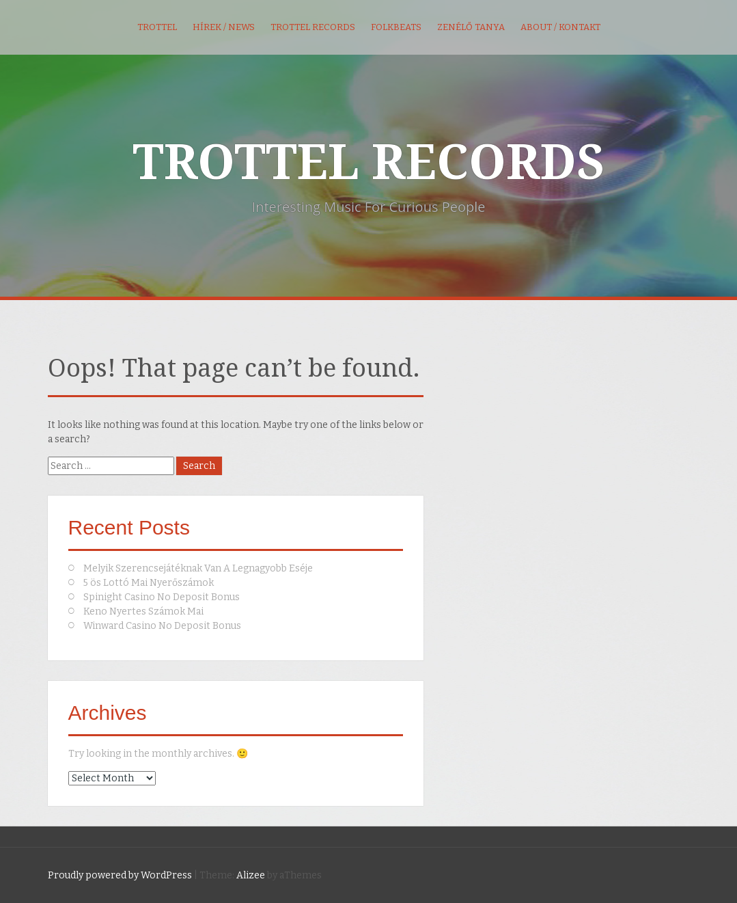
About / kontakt (560, 27)
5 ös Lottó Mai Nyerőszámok (148, 583)
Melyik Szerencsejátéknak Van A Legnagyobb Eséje (198, 568)
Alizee (250, 875)
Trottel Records (312, 27)
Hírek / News (224, 27)
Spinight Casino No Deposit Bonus (161, 597)
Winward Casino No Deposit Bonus (162, 626)
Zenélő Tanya (471, 27)
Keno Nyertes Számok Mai (143, 611)
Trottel (157, 27)
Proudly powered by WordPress (120, 875)
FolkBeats (396, 27)
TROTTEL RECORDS (368, 163)
